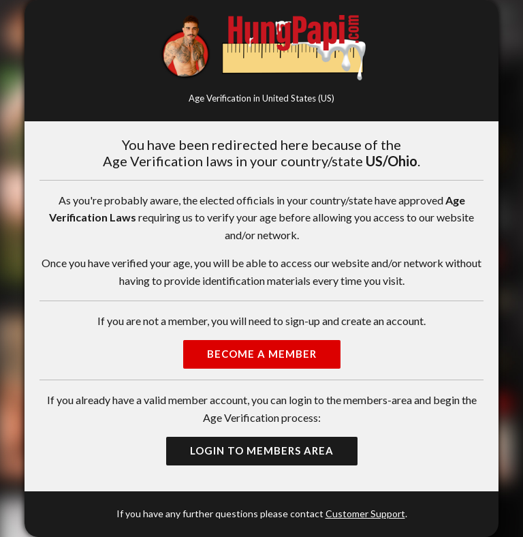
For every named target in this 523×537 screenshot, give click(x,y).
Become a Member (262, 354)
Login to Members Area (262, 450)
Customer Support (365, 513)
